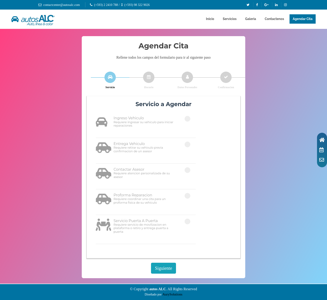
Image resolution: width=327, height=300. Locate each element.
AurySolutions (173, 294)
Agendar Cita (302, 19)
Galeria (250, 19)
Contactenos (274, 19)
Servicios (230, 19)
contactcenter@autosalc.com (61, 5)
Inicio (210, 19)
